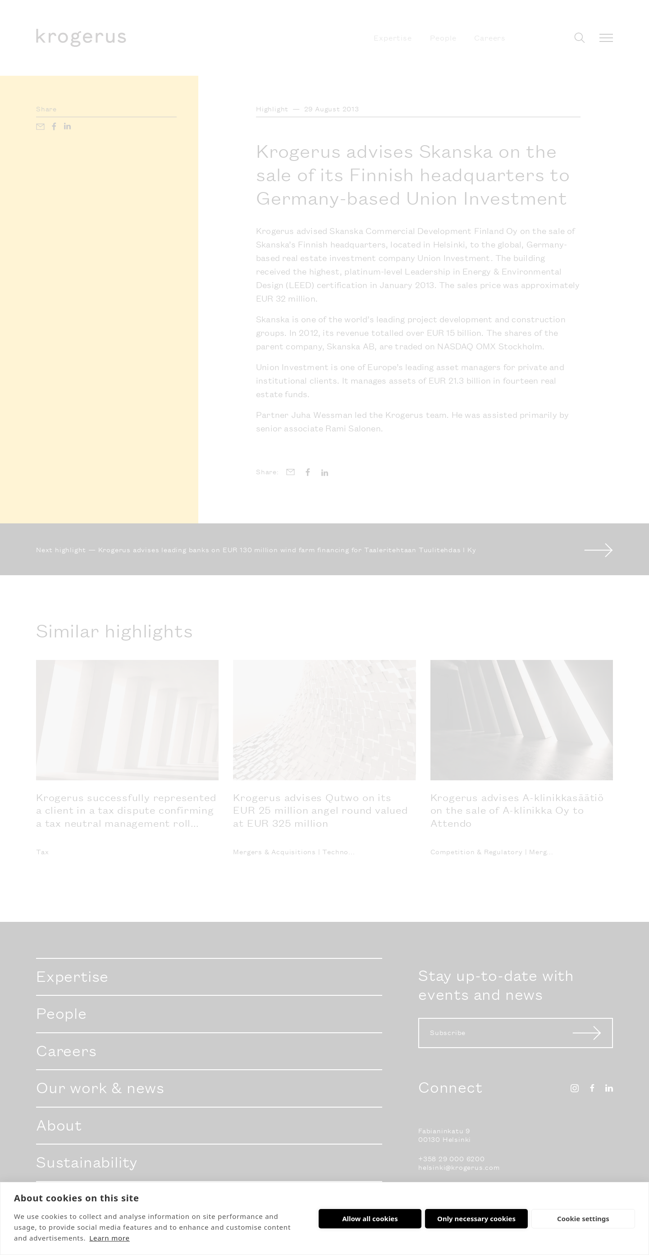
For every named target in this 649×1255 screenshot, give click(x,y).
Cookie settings (583, 1218)
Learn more (109, 1237)
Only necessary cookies (476, 1218)
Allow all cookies (370, 1218)
